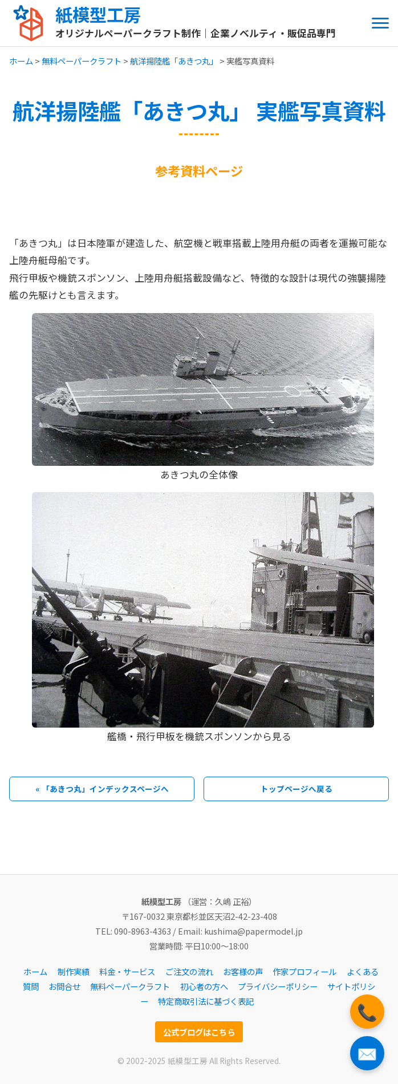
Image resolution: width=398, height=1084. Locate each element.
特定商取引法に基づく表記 (206, 1001)
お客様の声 (243, 971)
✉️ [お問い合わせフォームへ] (367, 1053)
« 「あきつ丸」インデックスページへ (102, 788)
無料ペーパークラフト (81, 61)
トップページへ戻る (296, 788)
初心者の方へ (204, 986)
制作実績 (74, 971)
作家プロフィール (304, 971)
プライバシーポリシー (278, 986)
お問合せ (64, 986)
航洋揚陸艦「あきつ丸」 (174, 61)
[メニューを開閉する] (380, 23)
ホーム (21, 61)
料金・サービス (127, 971)
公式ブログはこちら (199, 1032)
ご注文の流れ (189, 971)
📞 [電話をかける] (367, 1011)
